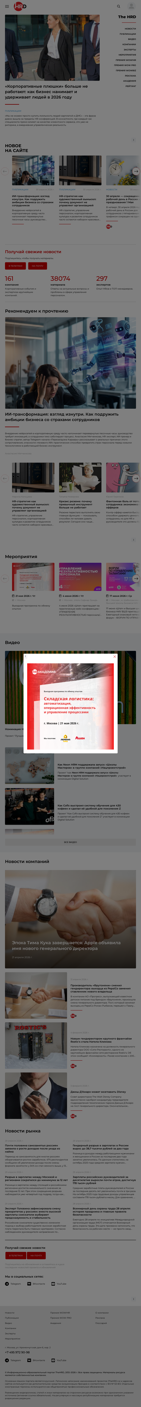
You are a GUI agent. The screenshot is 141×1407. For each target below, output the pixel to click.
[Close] (114, 656)
